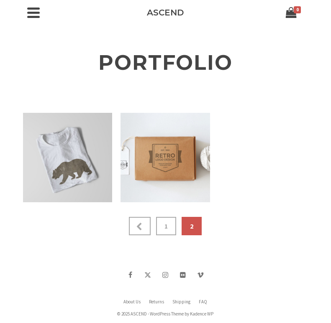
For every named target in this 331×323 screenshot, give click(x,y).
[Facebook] (130, 274)
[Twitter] (148, 274)
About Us (132, 302)
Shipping (181, 302)
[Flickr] (183, 274)
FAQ (203, 302)
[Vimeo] (200, 274)
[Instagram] (165, 274)
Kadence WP (201, 314)
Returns (156, 302)
